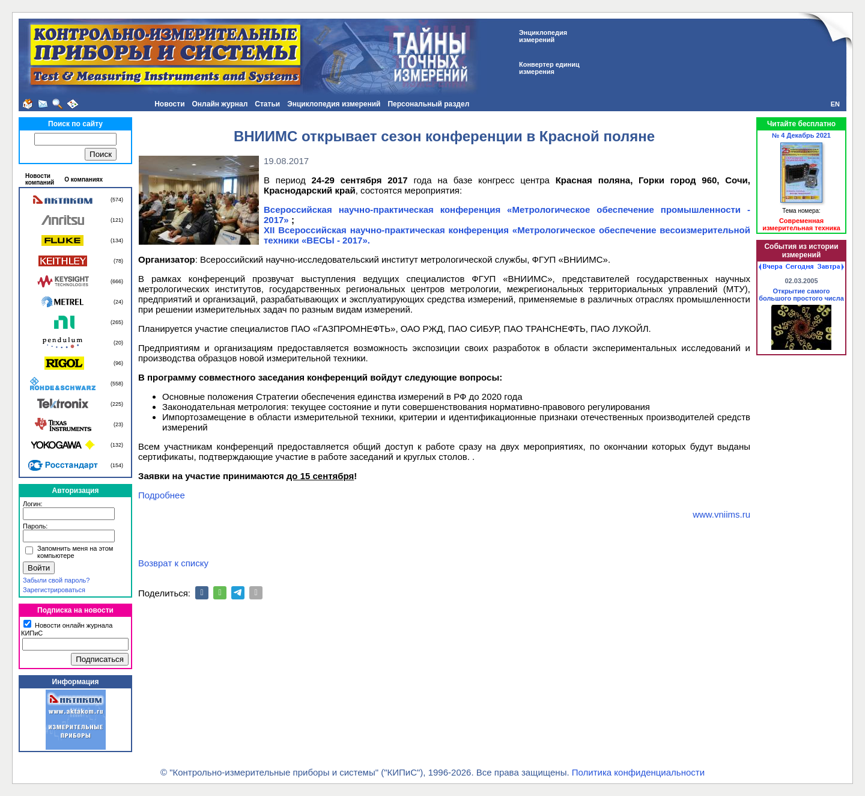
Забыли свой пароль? (56, 580)
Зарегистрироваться (54, 589)
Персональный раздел (428, 104)
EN (835, 104)
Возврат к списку (173, 563)
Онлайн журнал (220, 104)
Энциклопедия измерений (333, 104)
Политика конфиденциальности (638, 772)
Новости (169, 104)
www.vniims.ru (721, 514)
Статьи (267, 104)
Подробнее (161, 495)
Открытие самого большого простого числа (801, 294)
